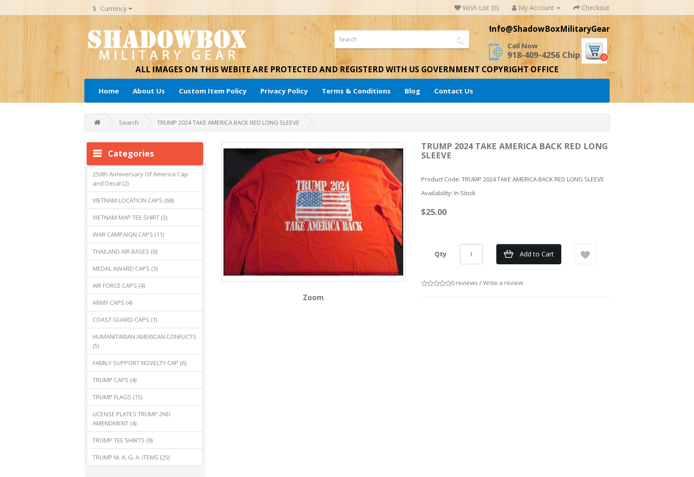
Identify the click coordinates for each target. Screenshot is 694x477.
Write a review (503, 283)
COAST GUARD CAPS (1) (125, 319)
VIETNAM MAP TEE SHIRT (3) (130, 217)
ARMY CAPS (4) (112, 302)
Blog (412, 90)
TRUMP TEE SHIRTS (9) (123, 440)
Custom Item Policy (213, 90)
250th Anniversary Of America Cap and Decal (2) (140, 178)
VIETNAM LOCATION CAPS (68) (133, 200)
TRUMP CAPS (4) (114, 380)
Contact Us (453, 90)
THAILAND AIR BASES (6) (125, 251)
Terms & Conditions (356, 90)
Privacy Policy (284, 90)
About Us (149, 90)
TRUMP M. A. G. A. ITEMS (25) (131, 457)
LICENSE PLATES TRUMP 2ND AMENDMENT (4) (132, 418)
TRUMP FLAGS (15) (117, 397)
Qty (441, 254)
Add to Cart (537, 254)
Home (109, 90)
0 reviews (464, 283)
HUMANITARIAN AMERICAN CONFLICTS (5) (144, 341)
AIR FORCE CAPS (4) (119, 285)
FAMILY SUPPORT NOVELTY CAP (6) (139, 363)
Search (129, 122)
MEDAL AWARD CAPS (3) (125, 268)
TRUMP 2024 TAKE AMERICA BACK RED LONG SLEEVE (228, 122)
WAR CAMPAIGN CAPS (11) (128, 234)
